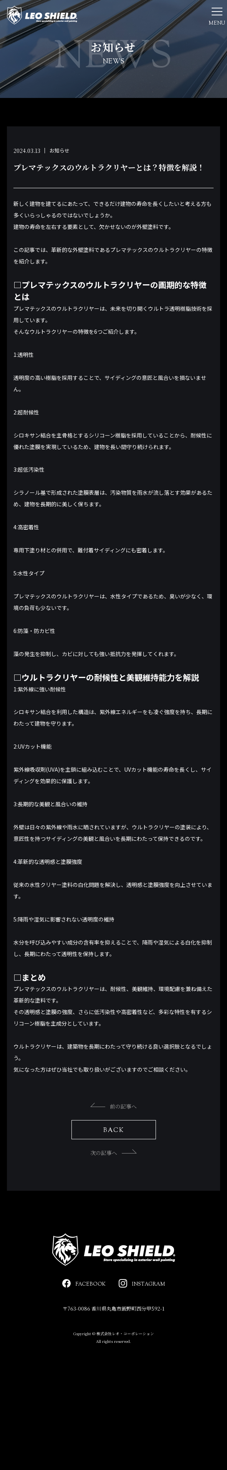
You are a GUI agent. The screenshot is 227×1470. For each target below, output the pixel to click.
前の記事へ (113, 1131)
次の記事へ (113, 1178)
